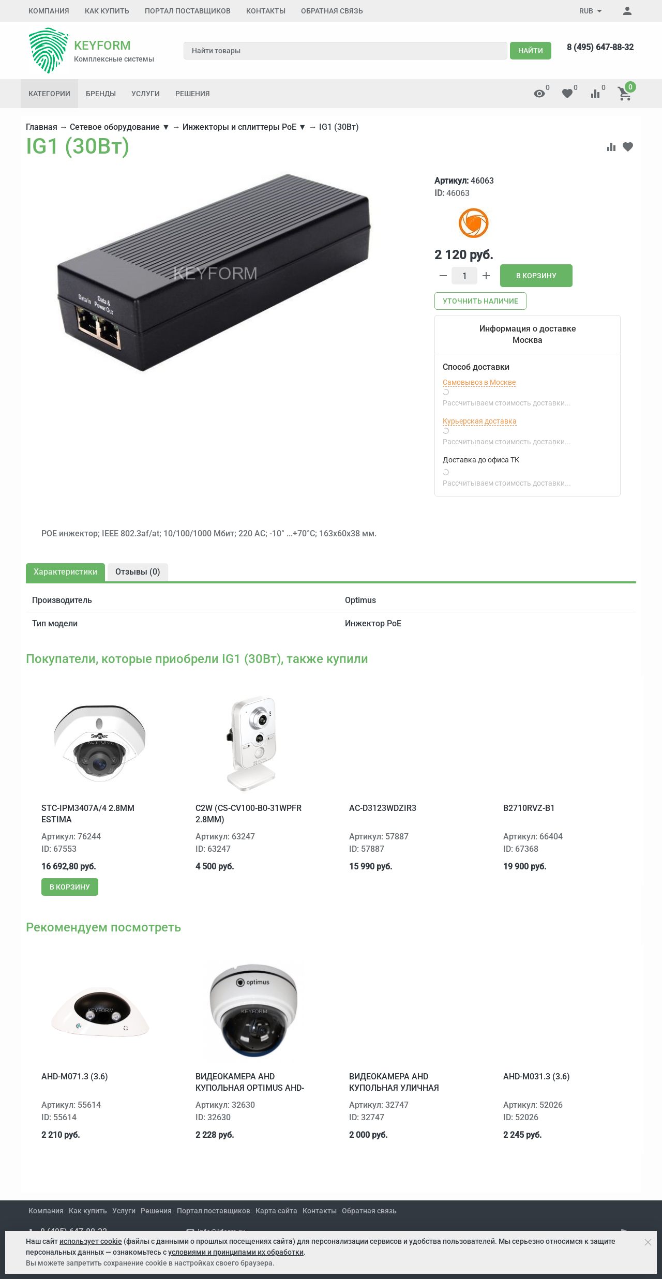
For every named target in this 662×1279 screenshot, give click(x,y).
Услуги (145, 93)
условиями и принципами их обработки (236, 1252)
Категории (49, 93)
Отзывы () (137, 572)
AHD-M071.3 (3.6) (74, 1076)
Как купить (107, 11)
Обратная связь (332, 11)
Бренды (101, 93)
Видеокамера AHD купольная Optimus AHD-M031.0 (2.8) (249, 1088)
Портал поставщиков (188, 11)
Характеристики (65, 572)
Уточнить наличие (480, 301)
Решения (192, 93)
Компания (48, 11)
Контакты (265, 11)
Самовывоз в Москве (479, 382)
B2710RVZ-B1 (529, 808)
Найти (530, 51)
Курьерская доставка (480, 421)
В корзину (536, 276)
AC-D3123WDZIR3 (382, 808)
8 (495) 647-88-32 (600, 47)
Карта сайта (276, 1211)
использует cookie (90, 1241)
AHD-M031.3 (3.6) (536, 1076)
